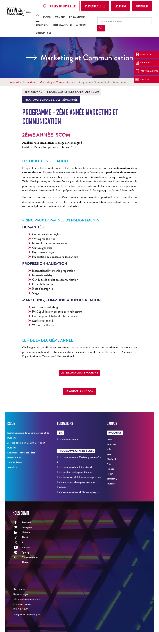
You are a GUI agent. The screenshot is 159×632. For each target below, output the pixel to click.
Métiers (81, 25)
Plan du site (19, 589)
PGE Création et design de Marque (74, 472)
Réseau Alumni (14, 457)
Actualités (12, 467)
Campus (60, 17)
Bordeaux (111, 444)
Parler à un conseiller (59, 6)
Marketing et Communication (57, 82)
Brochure (120, 6)
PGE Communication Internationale (75, 467)
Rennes (110, 469)
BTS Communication (67, 439)
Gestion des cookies (22, 604)
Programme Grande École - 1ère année (73, 92)
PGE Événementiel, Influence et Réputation (79, 477)
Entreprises (43, 33)
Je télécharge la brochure (79, 372)
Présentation (33, 92)
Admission (142, 6)
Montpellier (112, 459)
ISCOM (47, 17)
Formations (77, 17)
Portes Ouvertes (95, 6)
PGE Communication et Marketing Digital (78, 492)
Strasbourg (112, 478)
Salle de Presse (14, 462)
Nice (109, 464)
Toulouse (111, 483)
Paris (109, 439)
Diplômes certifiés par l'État (21, 452)
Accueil (14, 82)
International (63, 25)
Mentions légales (21, 594)
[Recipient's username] (124, 21)
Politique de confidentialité (26, 599)
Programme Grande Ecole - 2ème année (51, 100)
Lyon (109, 454)
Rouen (110, 473)
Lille (109, 449)
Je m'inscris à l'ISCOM (79, 391)
